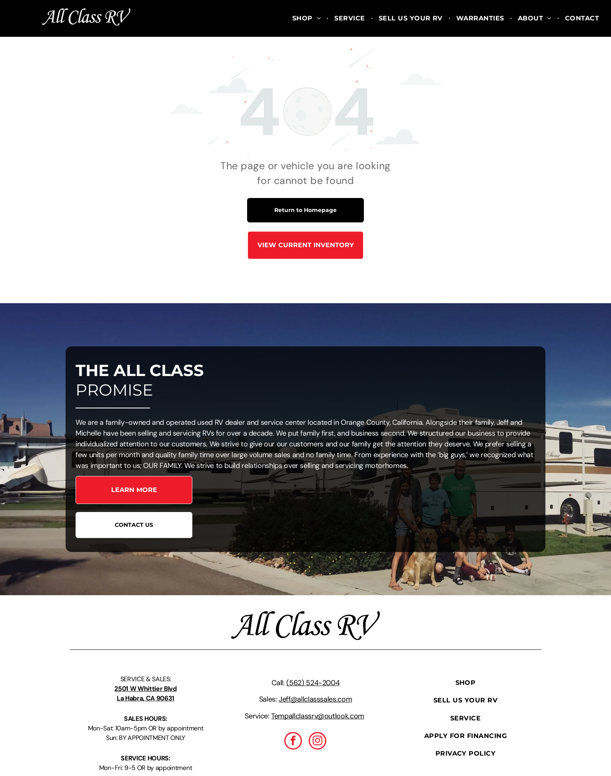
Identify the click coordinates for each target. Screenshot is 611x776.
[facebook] (293, 742)
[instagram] (317, 742)
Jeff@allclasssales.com (315, 699)
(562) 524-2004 (312, 683)
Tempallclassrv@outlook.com (317, 716)
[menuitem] (307, 18)
